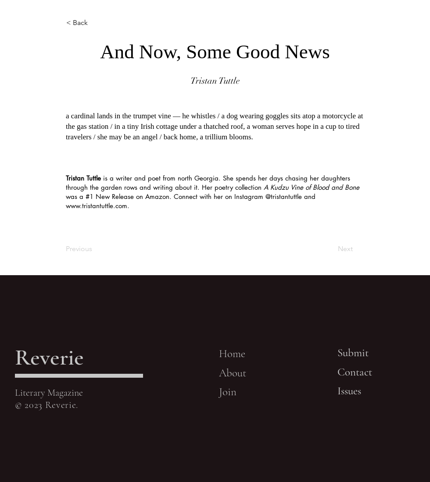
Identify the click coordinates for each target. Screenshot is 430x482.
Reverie (49, 357)
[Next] (331, 249)
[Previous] (95, 249)
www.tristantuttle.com (96, 206)
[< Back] (95, 23)
